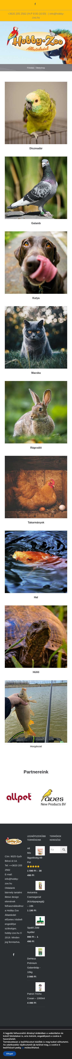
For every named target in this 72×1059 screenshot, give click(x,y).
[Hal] (36, 532)
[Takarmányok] (36, 458)
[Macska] (36, 308)
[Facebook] (13, 954)
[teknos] (36, 607)
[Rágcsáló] (36, 383)
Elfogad (9, 1053)
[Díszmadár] (36, 84)
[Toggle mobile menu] (65, 59)
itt (34, 1044)
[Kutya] (36, 233)
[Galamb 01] (36, 158)
